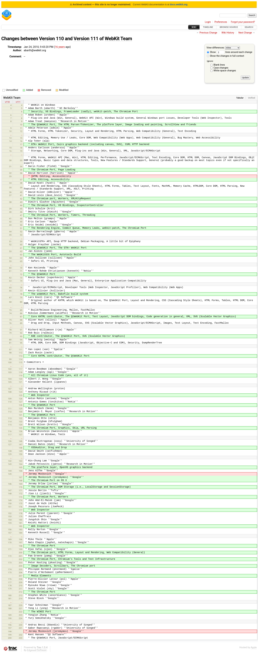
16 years (60, 46)
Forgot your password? (243, 22)
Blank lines (219, 64)
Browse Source (229, 27)
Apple (254, 647)
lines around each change (234, 52)
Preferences (221, 22)
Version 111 (86, 38)
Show (211, 52)
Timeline (208, 27)
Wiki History (228, 32)
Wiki (194, 27)
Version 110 (51, 38)
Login (208, 22)
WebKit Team (118, 38)
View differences (215, 47)
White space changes (225, 70)
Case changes (221, 67)
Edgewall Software (37, 650)
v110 (7, 102)
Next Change (245, 32)
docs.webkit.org (178, 4)
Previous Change (208, 32)
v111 (18, 102)
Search (249, 27)
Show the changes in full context (225, 56)
